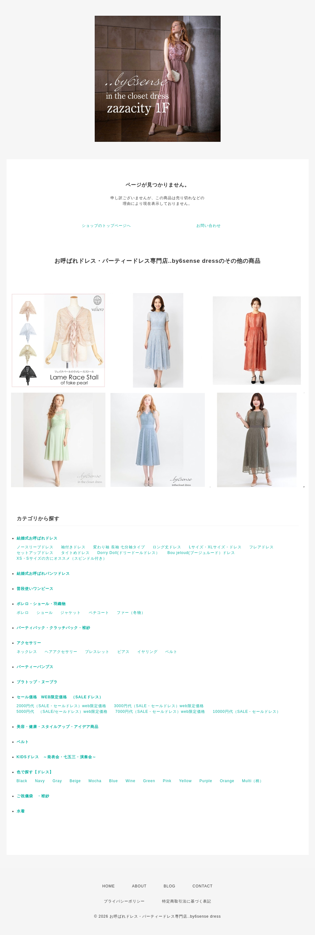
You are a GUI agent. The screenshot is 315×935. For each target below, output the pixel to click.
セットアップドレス (35, 553)
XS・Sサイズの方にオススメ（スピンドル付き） (62, 558)
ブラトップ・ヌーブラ (37, 682)
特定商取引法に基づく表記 (186, 901)
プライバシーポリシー (124, 901)
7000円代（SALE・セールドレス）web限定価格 (160, 711)
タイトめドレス (75, 553)
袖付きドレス (73, 547)
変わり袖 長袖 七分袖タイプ (119, 547)
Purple (206, 781)
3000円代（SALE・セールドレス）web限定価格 (159, 706)
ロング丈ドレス (167, 547)
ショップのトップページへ (106, 225)
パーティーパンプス (35, 667)
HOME (108, 886)
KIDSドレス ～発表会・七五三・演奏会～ (57, 757)
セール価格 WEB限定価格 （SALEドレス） (60, 697)
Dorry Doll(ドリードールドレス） (128, 553)
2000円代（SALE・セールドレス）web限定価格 (61, 706)
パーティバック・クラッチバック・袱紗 (53, 628)
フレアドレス (261, 547)
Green (149, 781)
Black (22, 781)
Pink (167, 781)
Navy (40, 781)
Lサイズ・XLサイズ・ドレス (215, 547)
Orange (227, 781)
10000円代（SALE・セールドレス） (247, 711)
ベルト (171, 651)
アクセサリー (29, 643)
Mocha (94, 781)
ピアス (123, 651)
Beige (75, 781)
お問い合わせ (208, 225)
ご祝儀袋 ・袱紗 (33, 796)
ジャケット (70, 612)
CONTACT (203, 886)
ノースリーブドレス (35, 547)
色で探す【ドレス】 (35, 772)
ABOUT (139, 886)
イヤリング (147, 651)
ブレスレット (97, 651)
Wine (130, 781)
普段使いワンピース (35, 588)
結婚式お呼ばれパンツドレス (43, 573)
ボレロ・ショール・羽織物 (41, 604)
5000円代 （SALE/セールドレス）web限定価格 (62, 711)
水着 (21, 811)
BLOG (169, 886)
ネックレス (27, 651)
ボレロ (23, 612)
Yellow (185, 781)
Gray (57, 781)
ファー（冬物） (131, 612)
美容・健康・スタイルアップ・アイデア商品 (57, 726)
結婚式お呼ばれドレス (37, 538)
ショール (45, 612)
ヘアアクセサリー (61, 651)
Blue (113, 781)
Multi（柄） (253, 781)
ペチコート (99, 612)
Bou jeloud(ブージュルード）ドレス (201, 553)
